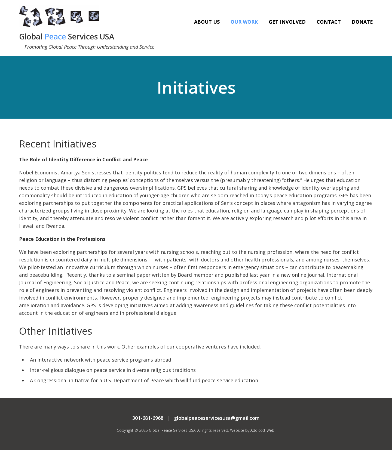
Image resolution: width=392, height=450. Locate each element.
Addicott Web (262, 430)
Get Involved (287, 22)
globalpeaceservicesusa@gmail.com (217, 418)
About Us (207, 22)
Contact (329, 22)
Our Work (244, 22)
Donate (362, 22)
